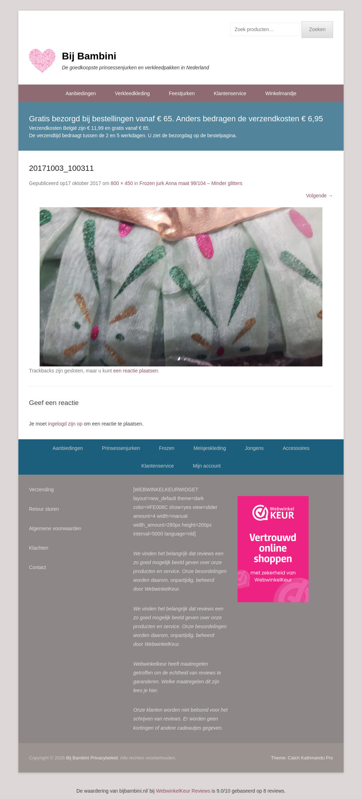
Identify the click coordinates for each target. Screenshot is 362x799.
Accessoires (296, 448)
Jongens (254, 448)
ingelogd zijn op (65, 424)
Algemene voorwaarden (55, 528)
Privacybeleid (104, 757)
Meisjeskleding (209, 448)
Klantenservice (230, 93)
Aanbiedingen (81, 93)
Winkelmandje (281, 93)
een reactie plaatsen (135, 371)
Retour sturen (44, 509)
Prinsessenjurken (121, 448)
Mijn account (207, 466)
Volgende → (319, 195)
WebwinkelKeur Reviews (183, 791)
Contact (37, 567)
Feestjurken (182, 93)
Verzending (41, 489)
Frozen (167, 448)
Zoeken (317, 29)
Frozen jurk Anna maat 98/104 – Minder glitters (191, 183)
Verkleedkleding (132, 93)
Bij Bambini (89, 56)
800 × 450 (122, 183)
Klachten (38, 548)
